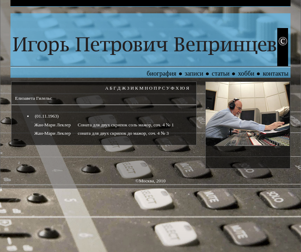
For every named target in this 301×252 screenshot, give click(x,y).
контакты (275, 73)
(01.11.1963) (46, 116)
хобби (246, 73)
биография (161, 73)
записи (194, 73)
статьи (220, 73)
